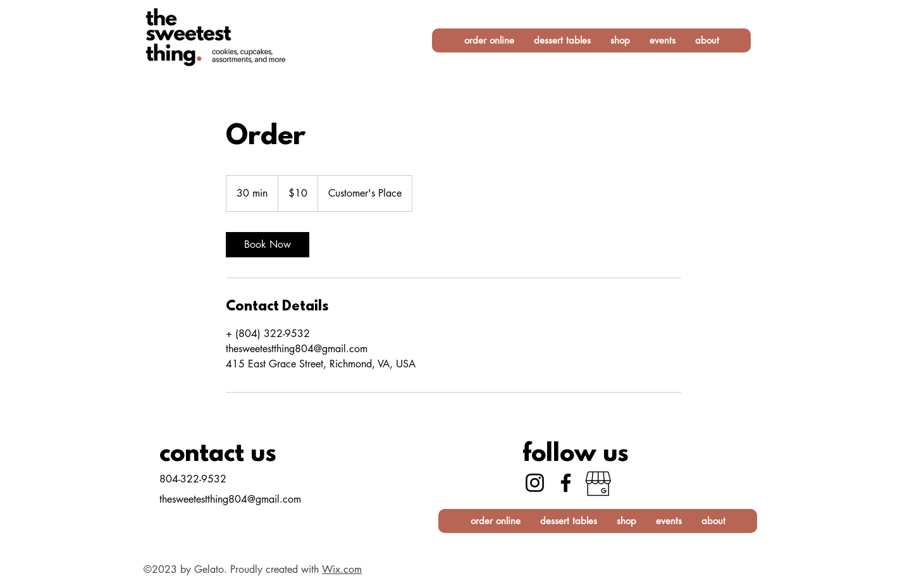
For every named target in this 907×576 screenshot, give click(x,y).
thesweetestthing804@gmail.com (230, 499)
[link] (267, 244)
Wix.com (342, 569)
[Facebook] (565, 482)
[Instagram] (534, 482)
